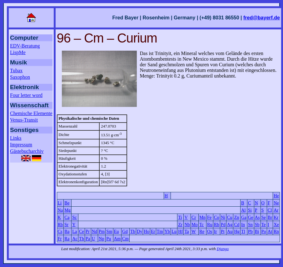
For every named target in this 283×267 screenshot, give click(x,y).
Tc (201, 224)
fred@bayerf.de (261, 17)
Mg (67, 210)
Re (201, 231)
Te (263, 224)
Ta (186, 231)
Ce (81, 231)
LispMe (18, 52)
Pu (108, 238)
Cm (125, 238)
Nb (187, 224)
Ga (243, 217)
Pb (250, 231)
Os (209, 231)
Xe (276, 224)
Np (101, 238)
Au (230, 231)
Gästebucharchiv (27, 151)
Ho (146, 231)
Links (15, 138)
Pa (88, 238)
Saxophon (20, 77)
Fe (209, 217)
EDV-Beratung (25, 45)
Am (117, 238)
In (243, 224)
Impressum (21, 144)
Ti (180, 217)
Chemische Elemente (31, 113)
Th (81, 238)
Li (60, 202)
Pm (102, 231)
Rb (60, 224)
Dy (139, 231)
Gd (125, 231)
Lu (173, 231)
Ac (74, 238)
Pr (88, 231)
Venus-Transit (24, 120)
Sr (66, 224)
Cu (229, 217)
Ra (66, 238)
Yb (167, 231)
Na (60, 210)
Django (223, 249)
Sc (74, 217)
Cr (193, 217)
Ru (209, 224)
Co (216, 217)
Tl (243, 231)
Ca (66, 217)
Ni (223, 217)
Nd (94, 231)
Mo (194, 224)
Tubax (16, 70)
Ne (276, 202)
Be (66, 202)
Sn (250, 224)
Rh (216, 224)
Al (243, 210)
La (74, 231)
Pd (223, 224)
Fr (60, 238)
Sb (257, 224)
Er (153, 231)
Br (270, 217)
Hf (180, 231)
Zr (180, 224)
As (257, 217)
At (270, 231)
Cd (236, 224)
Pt (223, 231)
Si (250, 210)
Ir (215, 231)
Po (263, 231)
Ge (250, 217)
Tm (160, 231)
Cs (60, 231)
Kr (276, 217)
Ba (66, 231)
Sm (109, 231)
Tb (132, 231)
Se (263, 217)
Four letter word (26, 95)
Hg (237, 231)
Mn (202, 217)
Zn (236, 217)
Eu (116, 231)
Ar (276, 210)
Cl (270, 210)
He (276, 195)
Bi (257, 231)
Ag (230, 224)
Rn (276, 231)
